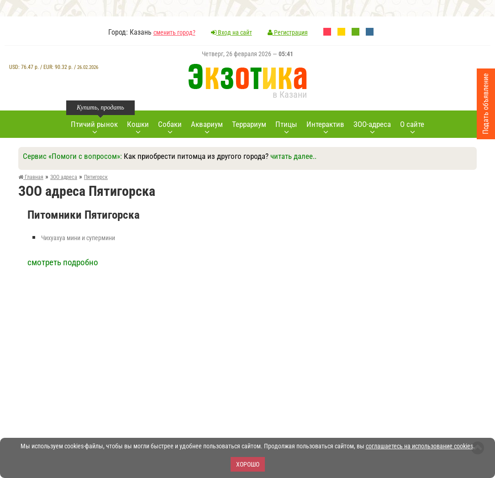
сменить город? (174, 32)
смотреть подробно (62, 262)
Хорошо (247, 464)
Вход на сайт (231, 32)
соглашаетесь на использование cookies (419, 446)
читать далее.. (293, 156)
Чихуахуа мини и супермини (78, 238)
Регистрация (288, 32)
